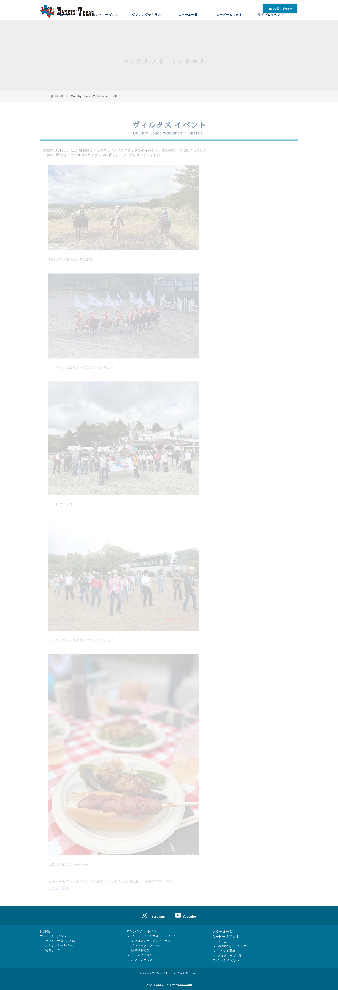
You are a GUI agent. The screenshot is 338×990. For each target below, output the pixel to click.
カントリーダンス (105, 25)
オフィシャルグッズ (144, 959)
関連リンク (52, 950)
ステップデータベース (60, 945)
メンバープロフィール (146, 945)
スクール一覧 (188, 25)
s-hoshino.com (185, 984)
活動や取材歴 (140, 950)
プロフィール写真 (229, 955)
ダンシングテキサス (146, 25)
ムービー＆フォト (229, 25)
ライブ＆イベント (271, 25)
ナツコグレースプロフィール (151, 940)
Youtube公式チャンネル (233, 946)
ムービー (223, 941)
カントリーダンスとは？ (61, 940)
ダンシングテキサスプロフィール (154, 936)
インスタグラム (141, 955)
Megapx (160, 984)
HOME (64, 25)
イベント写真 (58, 890)
